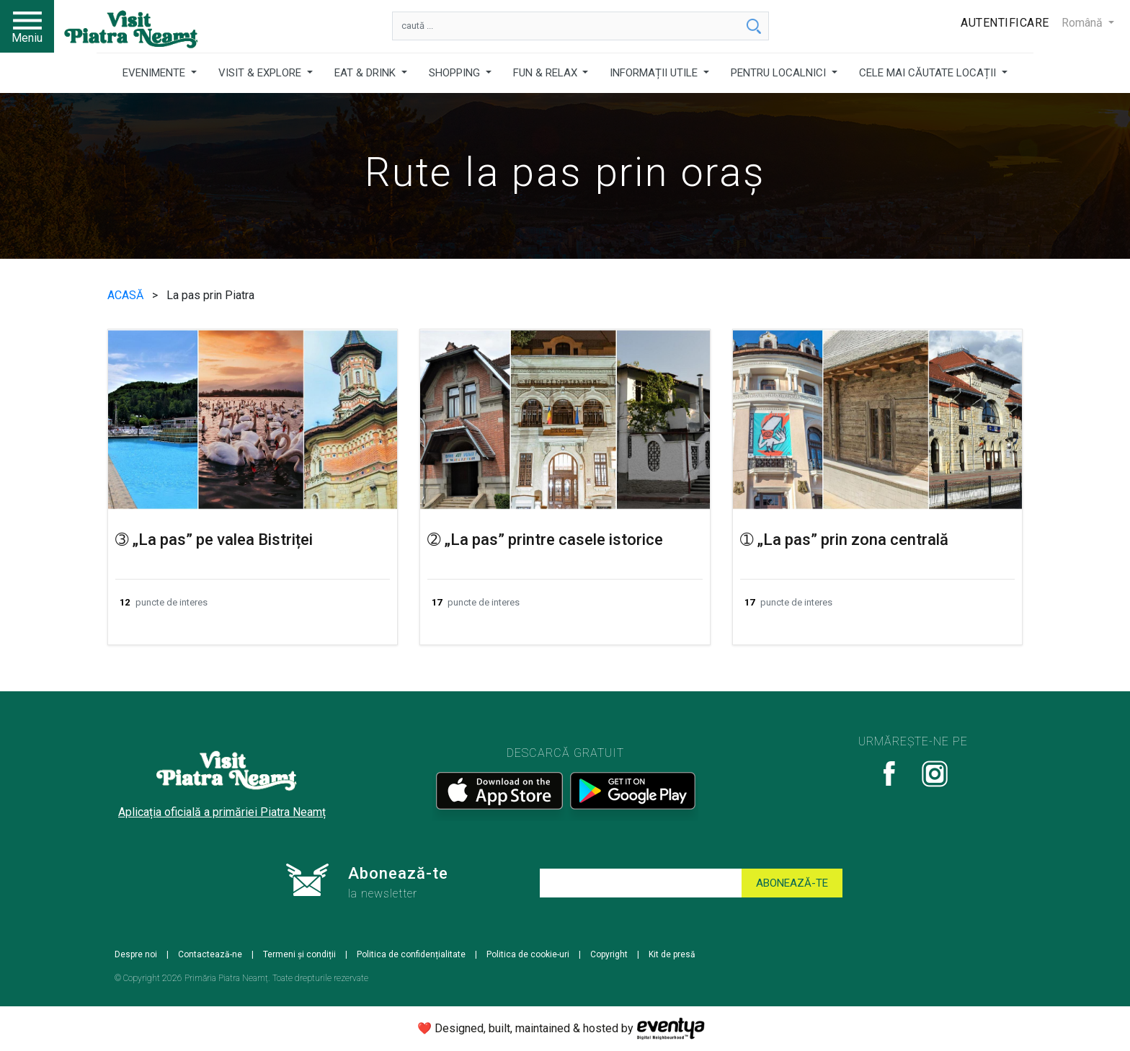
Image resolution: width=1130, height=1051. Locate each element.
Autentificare (1005, 23)
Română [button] (1083, 23)
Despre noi (136, 954)
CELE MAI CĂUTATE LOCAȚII (929, 72)
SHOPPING (456, 72)
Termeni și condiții (299, 954)
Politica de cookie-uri (527, 954)
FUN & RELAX (546, 72)
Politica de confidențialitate (411, 954)
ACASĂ (126, 295)
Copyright (609, 954)
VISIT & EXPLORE (261, 72)
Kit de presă (672, 954)
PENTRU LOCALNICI (780, 72)
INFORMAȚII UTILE (655, 72)
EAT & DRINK (366, 72)
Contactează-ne (210, 954)
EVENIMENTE (155, 72)
